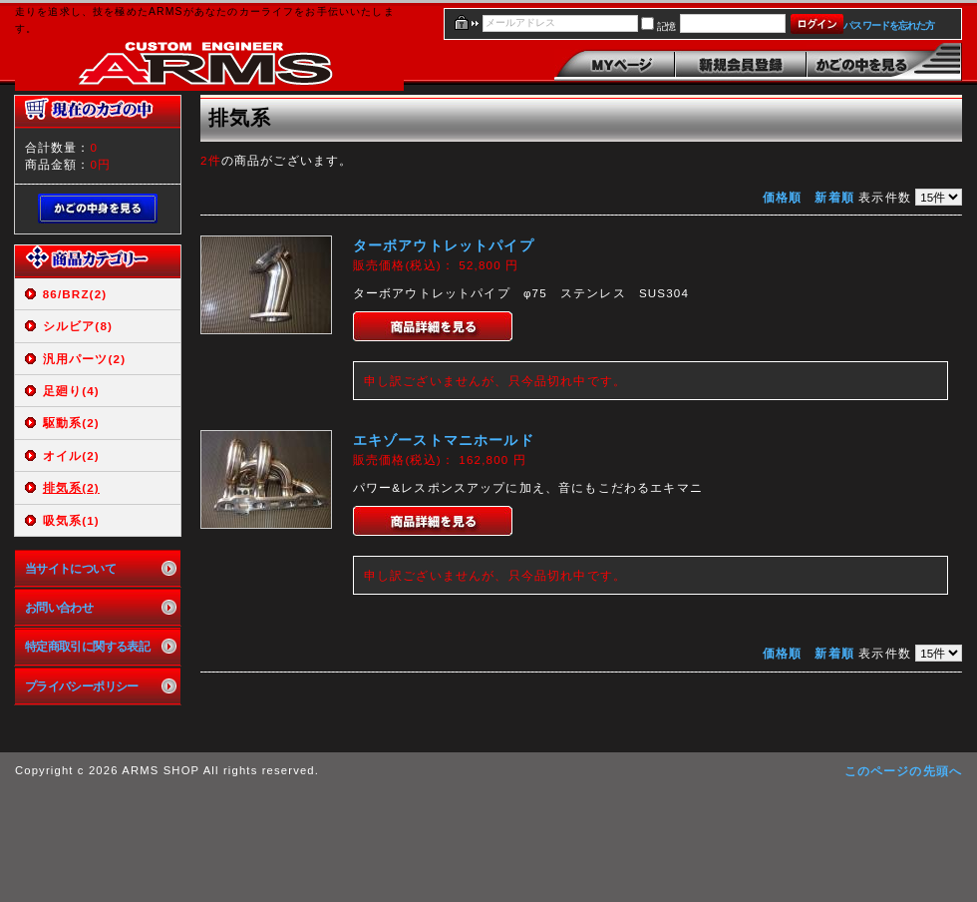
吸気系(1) (71, 520)
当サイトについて (70, 568)
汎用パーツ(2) (84, 358)
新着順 (833, 197)
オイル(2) (71, 455)
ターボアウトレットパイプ (443, 245)
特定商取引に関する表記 (88, 646)
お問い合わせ (59, 607)
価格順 (782, 197)
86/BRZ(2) (75, 293)
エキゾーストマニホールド (443, 440)
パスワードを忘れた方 (888, 25)
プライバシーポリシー (82, 685)
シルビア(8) (78, 325)
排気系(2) (71, 487)
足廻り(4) (71, 390)
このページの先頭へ (903, 770)
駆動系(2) (71, 422)
